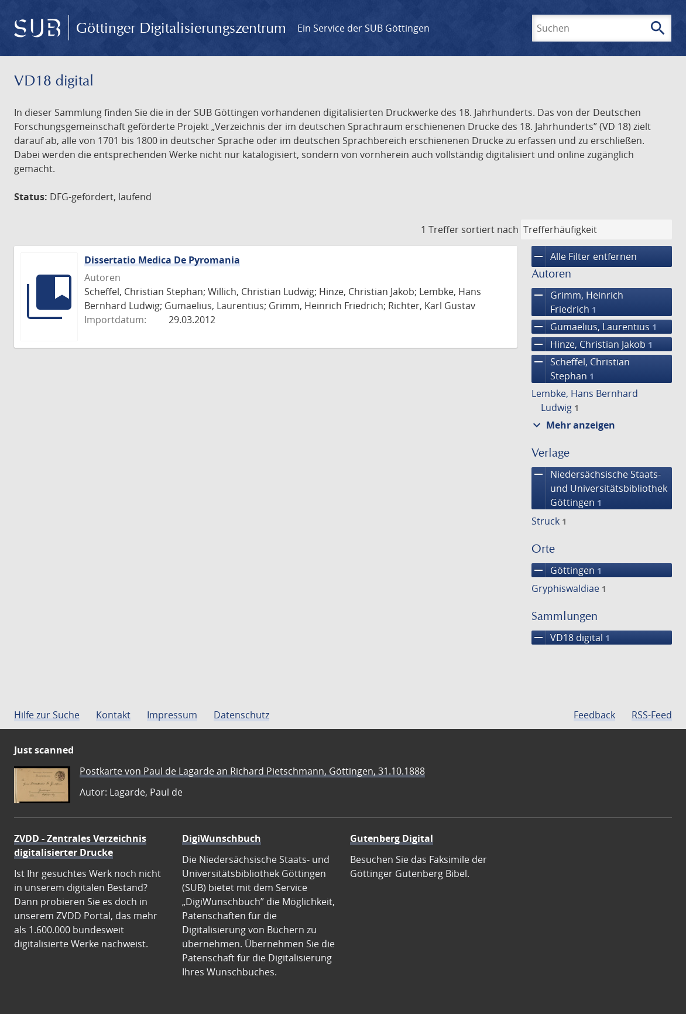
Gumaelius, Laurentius (594, 327)
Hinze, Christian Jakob (592, 344)
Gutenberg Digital (391, 838)
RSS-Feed (652, 714)
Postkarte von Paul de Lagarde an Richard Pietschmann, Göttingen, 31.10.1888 (252, 771)
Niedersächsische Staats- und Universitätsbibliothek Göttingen (599, 488)
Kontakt (113, 714)
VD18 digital (570, 638)
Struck (549, 521)
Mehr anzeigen (572, 425)
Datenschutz (241, 714)
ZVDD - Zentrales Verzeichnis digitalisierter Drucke (80, 845)
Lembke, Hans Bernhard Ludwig (584, 400)
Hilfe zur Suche (47, 714)
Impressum (172, 714)
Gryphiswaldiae (568, 588)
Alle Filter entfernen (584, 256)
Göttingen (566, 570)
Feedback (594, 714)
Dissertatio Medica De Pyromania (162, 260)
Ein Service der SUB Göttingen (363, 28)
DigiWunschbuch (221, 838)
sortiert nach (490, 229)
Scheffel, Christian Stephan (580, 369)
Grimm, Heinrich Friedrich (577, 302)
